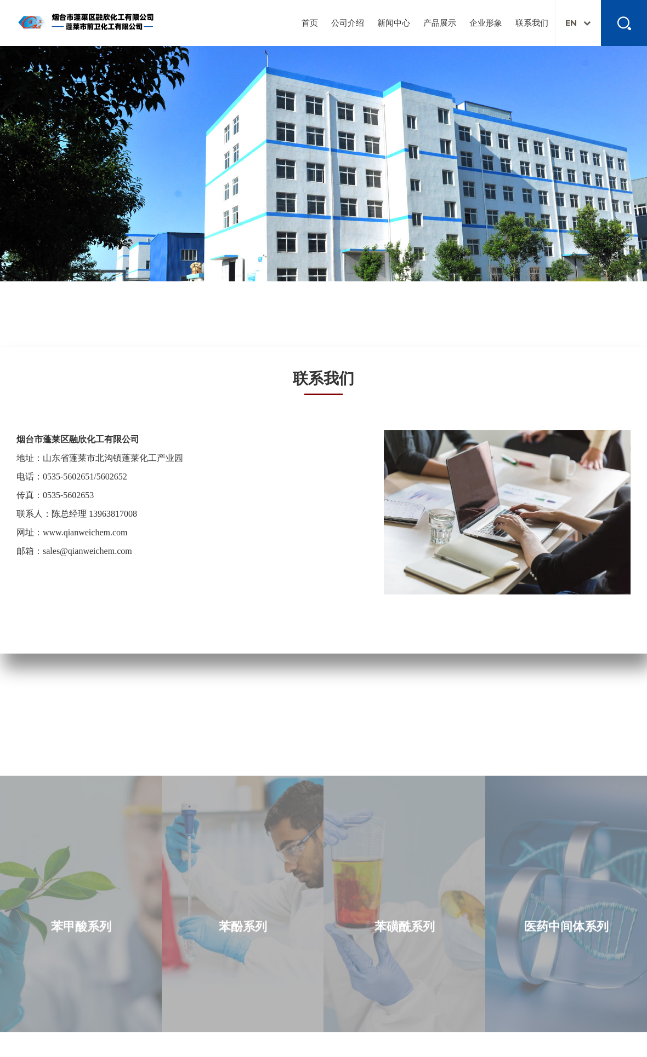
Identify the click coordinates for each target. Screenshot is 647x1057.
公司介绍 (347, 23)
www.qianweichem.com (85, 532)
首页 (310, 23)
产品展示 (439, 23)
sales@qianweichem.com (87, 551)
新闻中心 (393, 23)
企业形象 (485, 23)
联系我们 (531, 23)
